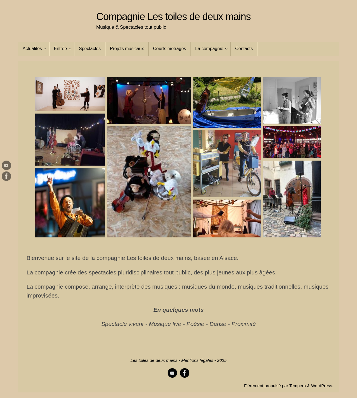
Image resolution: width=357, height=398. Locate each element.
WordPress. (322, 385)
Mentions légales (197, 360)
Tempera (297, 385)
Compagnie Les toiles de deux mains (173, 16)
